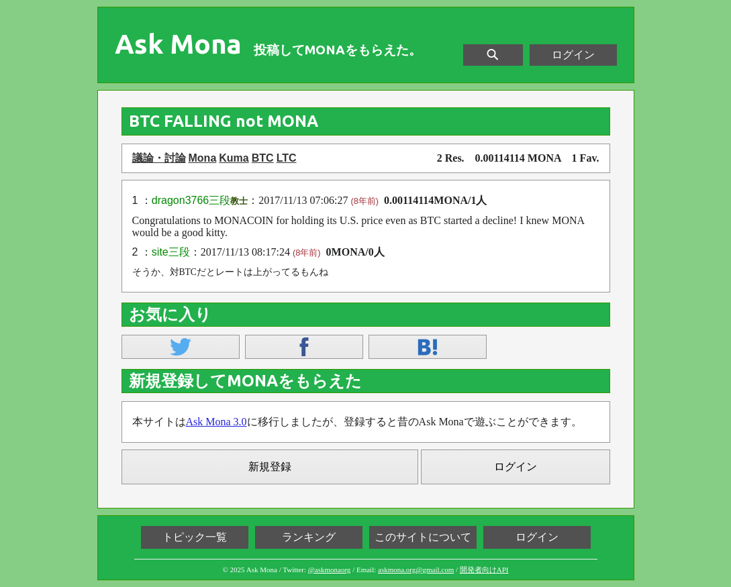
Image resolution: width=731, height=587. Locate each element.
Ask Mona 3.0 (216, 421)
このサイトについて (423, 537)
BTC (263, 158)
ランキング (309, 537)
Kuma (233, 158)
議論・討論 (159, 158)
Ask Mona (178, 44)
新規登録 (269, 466)
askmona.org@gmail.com (416, 570)
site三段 (171, 252)
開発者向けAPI (484, 570)
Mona (203, 158)
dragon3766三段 (191, 200)
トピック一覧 (194, 537)
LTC (287, 158)
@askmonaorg (329, 570)
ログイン (573, 54)
